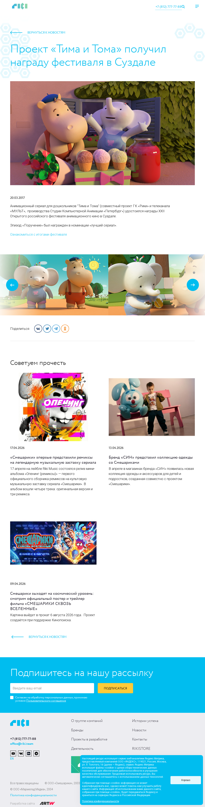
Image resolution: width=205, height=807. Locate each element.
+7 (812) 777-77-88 (168, 6)
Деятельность (82, 748)
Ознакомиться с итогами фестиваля (38, 234)
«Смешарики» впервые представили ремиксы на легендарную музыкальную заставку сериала (53, 460)
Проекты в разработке (89, 739)
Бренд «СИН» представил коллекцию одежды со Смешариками (151, 460)
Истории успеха (145, 721)
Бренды (77, 730)
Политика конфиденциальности (33, 795)
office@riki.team (21, 743)
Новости (139, 730)
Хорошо (185, 780)
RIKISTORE (141, 748)
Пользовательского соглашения (46, 701)
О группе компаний (87, 721)
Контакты (139, 739)
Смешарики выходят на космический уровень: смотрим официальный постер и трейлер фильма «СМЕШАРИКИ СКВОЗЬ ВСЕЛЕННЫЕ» (52, 601)
